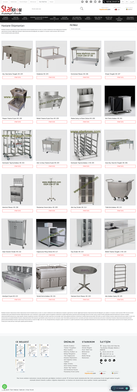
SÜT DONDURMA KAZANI (119, 19)
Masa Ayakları (68, 350)
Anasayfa (5, 1)
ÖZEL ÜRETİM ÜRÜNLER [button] (98, 18)
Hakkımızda (14, 1)
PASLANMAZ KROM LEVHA (130, 18)
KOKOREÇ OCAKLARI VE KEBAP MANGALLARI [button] (39, 18)
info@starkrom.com (107, 356)
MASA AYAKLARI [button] (25, 18)
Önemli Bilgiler (23, 1)
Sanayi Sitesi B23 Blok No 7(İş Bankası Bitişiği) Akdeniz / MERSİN (110, 348)
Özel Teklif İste (43, 1)
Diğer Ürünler (68, 364)
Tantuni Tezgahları (70, 348)
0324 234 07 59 (106, 352)
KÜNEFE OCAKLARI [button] (5, 18)
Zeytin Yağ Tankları (70, 368)
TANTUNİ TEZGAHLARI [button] (15, 18)
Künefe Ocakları (69, 346)
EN (127, 1)
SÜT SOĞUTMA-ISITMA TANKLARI (77, 18)
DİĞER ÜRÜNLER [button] (88, 18)
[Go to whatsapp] (4, 386)
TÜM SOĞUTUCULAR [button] (54, 18)
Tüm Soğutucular (69, 356)
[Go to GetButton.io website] (5, 390)
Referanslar (33, 1)
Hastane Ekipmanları (70, 358)
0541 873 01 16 (107, 354)
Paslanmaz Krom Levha (71, 371)
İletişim (51, 1)
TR (122, 1)
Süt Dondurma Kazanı (71, 369)
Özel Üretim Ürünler (70, 366)
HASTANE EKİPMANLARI (64, 18)
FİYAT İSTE (18, 77)
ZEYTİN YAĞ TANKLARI (109, 18)
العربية (132, 1)
